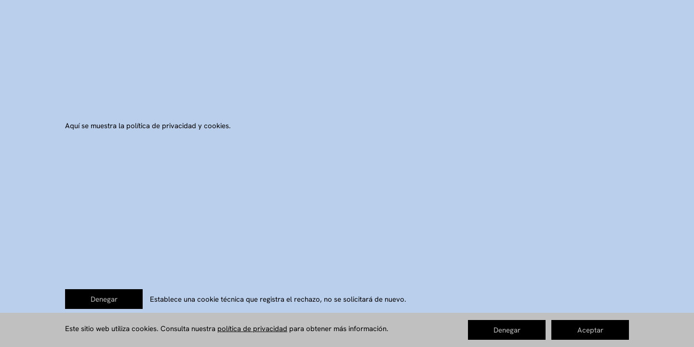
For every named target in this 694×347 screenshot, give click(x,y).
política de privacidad (252, 329)
